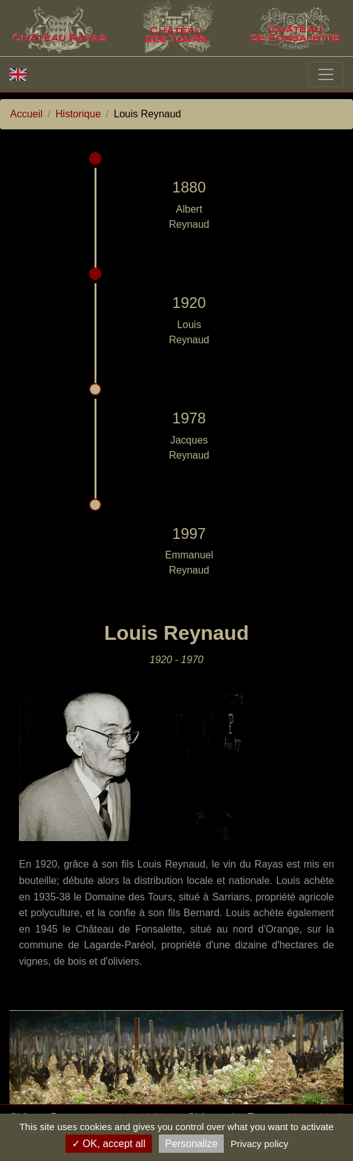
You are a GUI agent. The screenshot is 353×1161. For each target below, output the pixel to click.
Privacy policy (260, 1143)
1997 (188, 533)
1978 (188, 418)
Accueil (26, 114)
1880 (188, 187)
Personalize (191, 1143)
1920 (188, 302)
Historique (78, 114)
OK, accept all (109, 1143)
